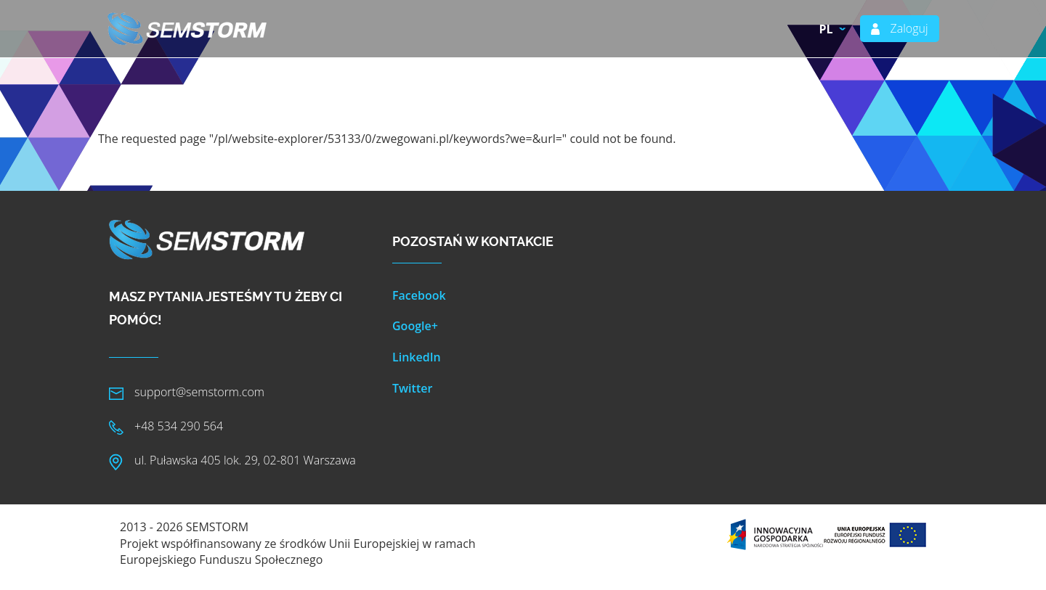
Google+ (415, 326)
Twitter (412, 388)
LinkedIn (416, 357)
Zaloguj (909, 28)
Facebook (419, 295)
